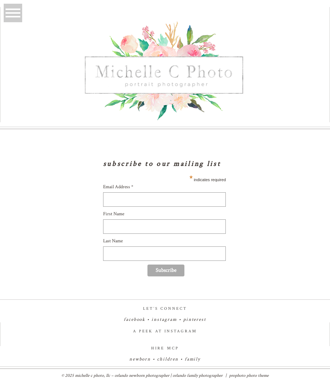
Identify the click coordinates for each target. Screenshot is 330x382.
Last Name (113, 241)
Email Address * (118, 187)
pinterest (195, 319)
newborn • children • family (165, 359)
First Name (113, 214)
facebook (135, 319)
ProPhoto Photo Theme (249, 375)
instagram (164, 319)
